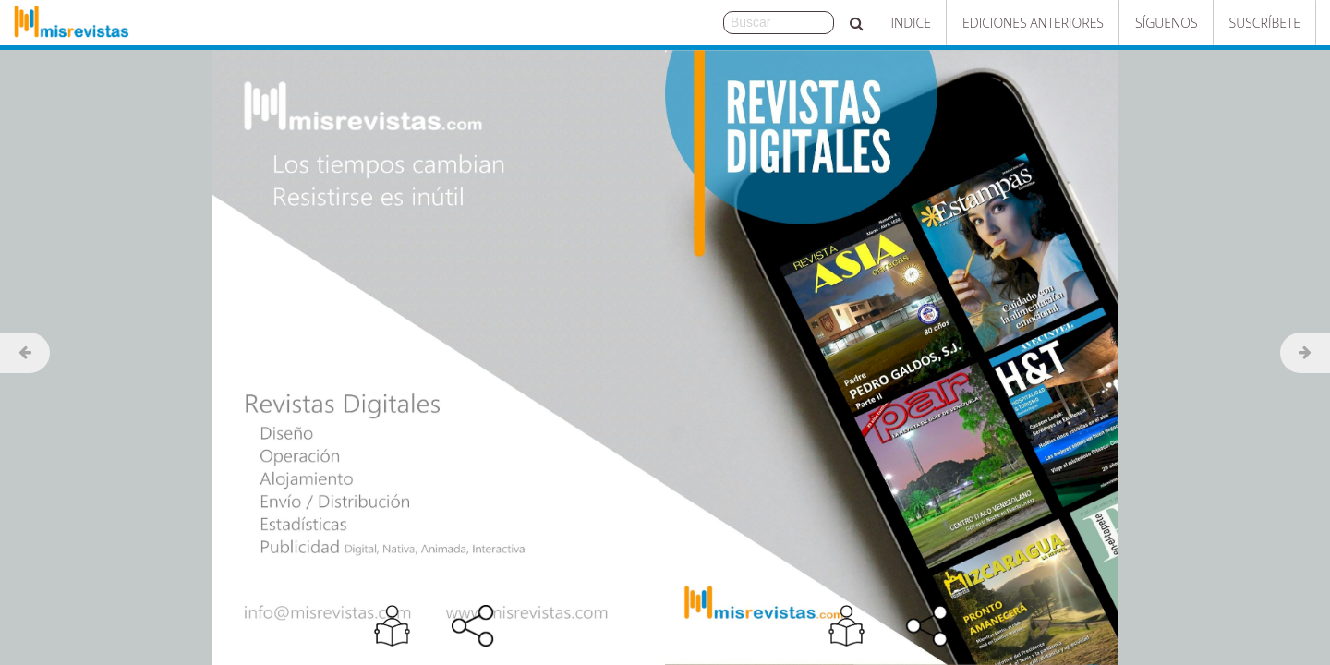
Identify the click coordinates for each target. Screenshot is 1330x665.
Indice (911, 22)
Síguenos (1166, 22)
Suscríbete (1264, 22)
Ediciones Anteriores (1033, 22)
